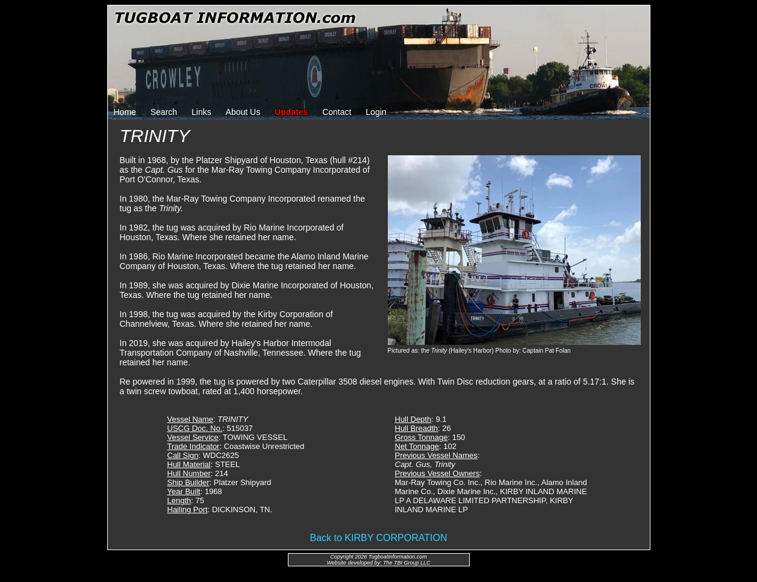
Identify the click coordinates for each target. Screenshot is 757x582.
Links (201, 112)
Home (125, 112)
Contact (336, 112)
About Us (243, 112)
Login (376, 112)
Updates (291, 112)
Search (164, 112)
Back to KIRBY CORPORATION (378, 538)
